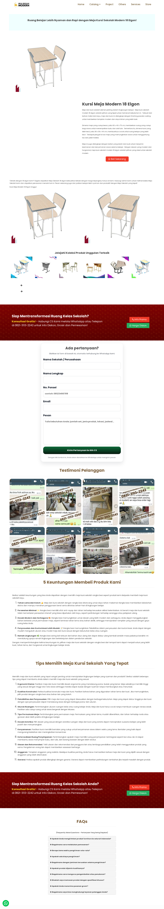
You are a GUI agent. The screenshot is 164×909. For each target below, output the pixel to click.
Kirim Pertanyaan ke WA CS (82, 392)
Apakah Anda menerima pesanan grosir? (69, 828)
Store (148, 4)
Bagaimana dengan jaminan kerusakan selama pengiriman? (78, 805)
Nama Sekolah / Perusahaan (82, 306)
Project (109, 4)
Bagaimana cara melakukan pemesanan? (69, 787)
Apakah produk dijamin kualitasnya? (67, 811)
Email (82, 348)
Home (81, 4)
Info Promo (139, 261)
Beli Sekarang (118, 100)
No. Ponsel (82, 334)
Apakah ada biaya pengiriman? (65, 799)
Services (135, 4)
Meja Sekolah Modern (85, 905)
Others (122, 4)
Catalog (94, 4)
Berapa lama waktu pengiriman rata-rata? (70, 793)
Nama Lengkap (82, 320)
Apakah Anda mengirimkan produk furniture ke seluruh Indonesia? (80, 781)
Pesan (82, 371)
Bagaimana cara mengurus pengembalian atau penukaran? (77, 817)
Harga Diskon (138, 267)
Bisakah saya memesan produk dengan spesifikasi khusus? (77, 822)
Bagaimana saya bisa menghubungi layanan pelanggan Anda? (79, 834)
